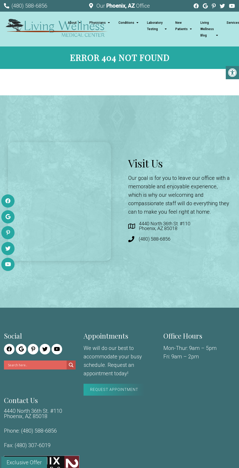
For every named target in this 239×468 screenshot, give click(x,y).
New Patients (181, 26)
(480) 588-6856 (29, 6)
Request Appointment (114, 389)
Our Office (122, 6)
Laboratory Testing (155, 26)
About (72, 23)
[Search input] (36, 365)
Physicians (97, 23)
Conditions (126, 23)
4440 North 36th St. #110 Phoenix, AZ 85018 (164, 226)
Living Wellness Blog (207, 29)
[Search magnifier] (71, 365)
